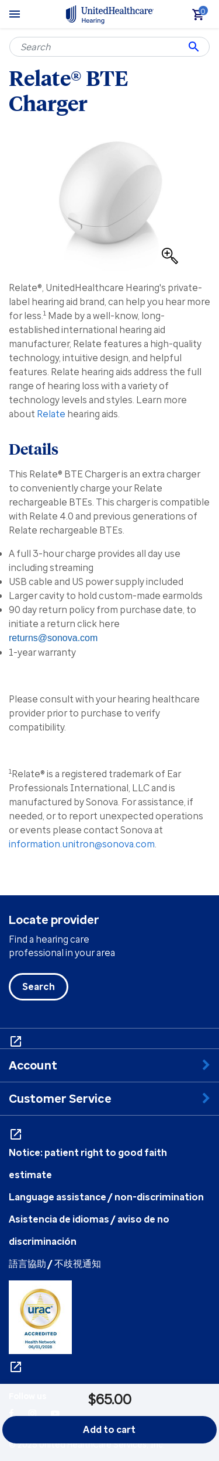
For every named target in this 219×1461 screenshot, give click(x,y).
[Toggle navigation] (14, 14)
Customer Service (60, 1098)
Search (38, 986)
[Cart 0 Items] (203, 17)
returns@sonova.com (53, 638)
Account (33, 1065)
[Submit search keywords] (194, 46)
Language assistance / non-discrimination (106, 1196)
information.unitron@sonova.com (82, 843)
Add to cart (109, 1429)
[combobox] (109, 47)
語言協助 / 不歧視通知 (55, 1263)
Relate (51, 413)
